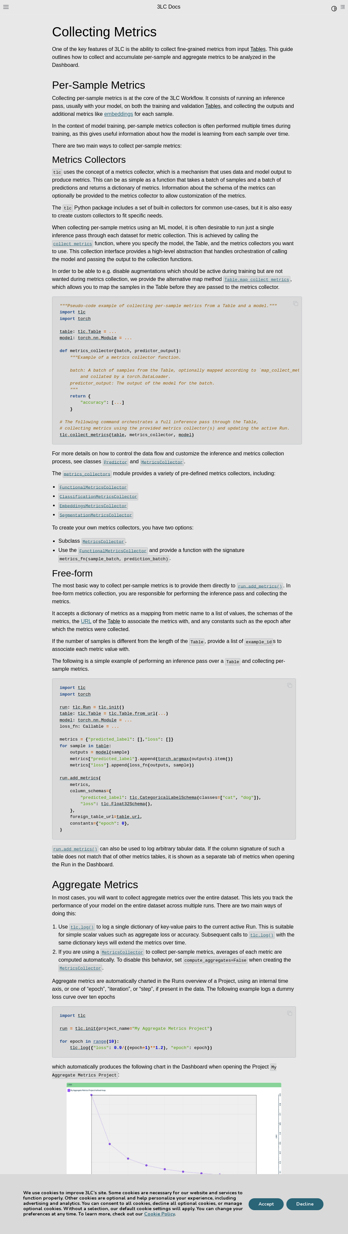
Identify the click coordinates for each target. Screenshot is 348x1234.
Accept (266, 1204)
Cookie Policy (159, 1214)
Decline (305, 1204)
